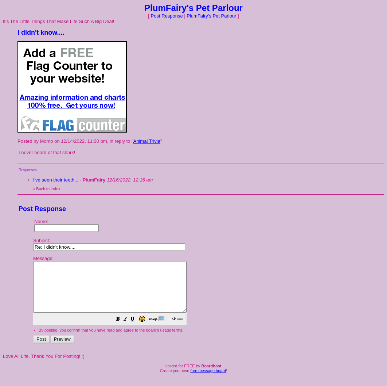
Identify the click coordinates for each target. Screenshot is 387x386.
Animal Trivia (146, 141)
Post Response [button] (167, 16)
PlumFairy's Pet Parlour (212, 16)
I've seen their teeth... (55, 180)
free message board (208, 380)
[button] (136, 330)
